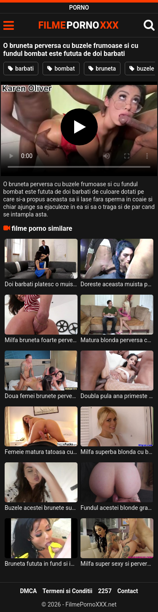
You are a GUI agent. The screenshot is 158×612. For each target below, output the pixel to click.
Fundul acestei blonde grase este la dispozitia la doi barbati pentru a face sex (116, 507)
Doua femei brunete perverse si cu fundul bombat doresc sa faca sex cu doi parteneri (41, 396)
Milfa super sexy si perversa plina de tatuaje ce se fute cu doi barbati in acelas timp (116, 563)
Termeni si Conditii (67, 591)
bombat (61, 68)
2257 (105, 591)
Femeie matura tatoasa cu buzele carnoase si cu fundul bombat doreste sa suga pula (41, 451)
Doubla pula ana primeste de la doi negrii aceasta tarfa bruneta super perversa (116, 396)
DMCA (28, 591)
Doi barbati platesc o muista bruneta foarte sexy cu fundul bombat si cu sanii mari (41, 284)
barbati (21, 68)
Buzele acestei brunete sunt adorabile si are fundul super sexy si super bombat (41, 507)
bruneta (102, 68)
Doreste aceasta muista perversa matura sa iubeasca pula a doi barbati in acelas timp (116, 284)
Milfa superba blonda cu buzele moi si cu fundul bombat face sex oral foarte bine (116, 451)
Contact (127, 591)
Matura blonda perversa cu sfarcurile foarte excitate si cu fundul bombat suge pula (116, 340)
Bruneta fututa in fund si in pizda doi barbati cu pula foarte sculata (41, 563)
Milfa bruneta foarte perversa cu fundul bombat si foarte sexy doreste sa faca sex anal (41, 340)
